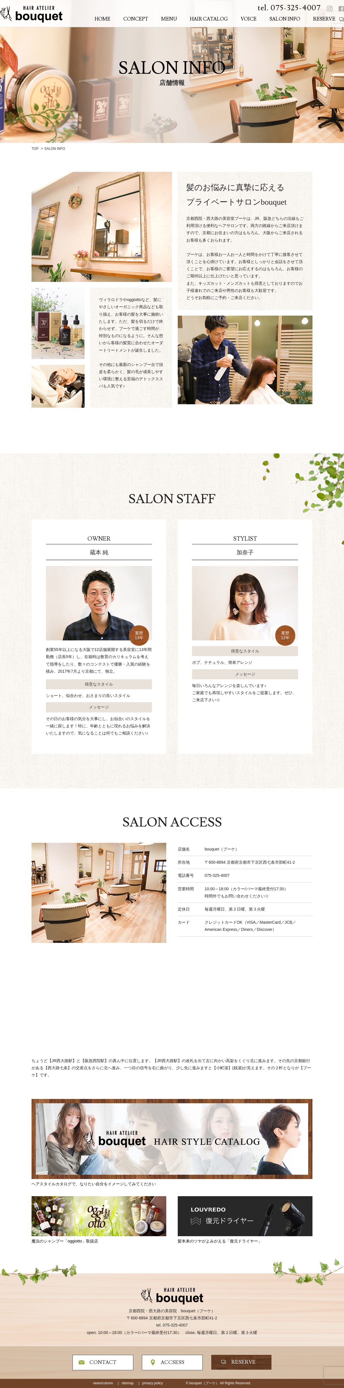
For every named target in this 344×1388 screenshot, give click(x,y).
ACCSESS (172, 1362)
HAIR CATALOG (209, 19)
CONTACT (102, 1362)
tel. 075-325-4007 (289, 8)
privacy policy (152, 1383)
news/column (103, 1383)
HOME (102, 19)
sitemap (128, 1383)
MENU (169, 19)
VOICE (249, 19)
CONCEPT (135, 19)
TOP (35, 149)
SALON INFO (284, 19)
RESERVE (324, 19)
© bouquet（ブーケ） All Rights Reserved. (218, 1383)
